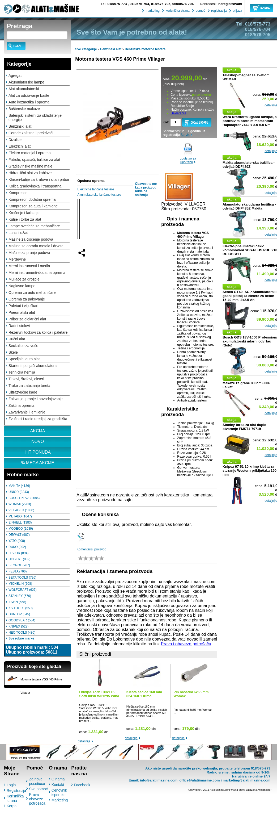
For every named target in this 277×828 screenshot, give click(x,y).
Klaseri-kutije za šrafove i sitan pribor (38, 179)
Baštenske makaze (24, 109)
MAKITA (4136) (19, 486)
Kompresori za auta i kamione (33, 206)
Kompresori (18, 193)
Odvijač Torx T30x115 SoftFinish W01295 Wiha (99, 694)
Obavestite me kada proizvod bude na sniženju (146, 189)
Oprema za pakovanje (26, 299)
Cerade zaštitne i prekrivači (30, 133)
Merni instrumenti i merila (29, 266)
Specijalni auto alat (24, 359)
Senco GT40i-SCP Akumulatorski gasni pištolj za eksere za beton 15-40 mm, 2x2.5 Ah (249, 296)
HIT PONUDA (37, 452)
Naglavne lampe (21, 286)
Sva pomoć (38, 789)
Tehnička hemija (21, 372)
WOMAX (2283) (19, 504)
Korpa (11, 806)
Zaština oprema (21, 405)
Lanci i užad (18, 233)
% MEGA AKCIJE (37, 463)
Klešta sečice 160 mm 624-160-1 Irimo (144, 694)
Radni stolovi (19, 326)
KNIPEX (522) (18, 626)
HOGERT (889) (19, 559)
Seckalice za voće (23, 346)
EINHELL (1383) (20, 522)
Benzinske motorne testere (145, 49)
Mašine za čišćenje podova (30, 239)
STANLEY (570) (19, 596)
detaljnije (84, 741)
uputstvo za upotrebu (188, 160)
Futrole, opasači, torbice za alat (34, 159)
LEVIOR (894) (18, 553)
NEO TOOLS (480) (21, 632)
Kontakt (58, 785)
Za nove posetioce (37, 781)
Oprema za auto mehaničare (32, 292)
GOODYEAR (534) (21, 620)
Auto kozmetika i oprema (28, 102)
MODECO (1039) (20, 528)
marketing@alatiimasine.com (246, 780)
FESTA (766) (17, 571)
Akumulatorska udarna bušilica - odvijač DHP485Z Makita (249, 206)
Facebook (82, 785)
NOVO (37, 441)
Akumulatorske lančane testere (99, 194)
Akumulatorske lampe (26, 82)
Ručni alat (16, 339)
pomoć (200, 10)
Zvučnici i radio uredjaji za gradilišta (37, 419)
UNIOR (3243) (18, 492)
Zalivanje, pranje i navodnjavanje (35, 399)
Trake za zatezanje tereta (29, 385)
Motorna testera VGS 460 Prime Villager (120, 59)
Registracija (16, 790)
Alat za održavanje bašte (28, 95)
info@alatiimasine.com (158, 780)
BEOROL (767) (19, 565)
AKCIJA (37, 431)
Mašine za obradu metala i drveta (35, 246)
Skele (13, 352)
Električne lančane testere (95, 189)
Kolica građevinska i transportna (34, 186)
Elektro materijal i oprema (29, 153)
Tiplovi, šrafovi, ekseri (26, 379)
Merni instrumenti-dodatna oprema (36, 272)
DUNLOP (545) (19, 614)
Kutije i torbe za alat (24, 219)
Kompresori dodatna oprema (32, 199)
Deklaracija (178, 113)
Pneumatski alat (21, 312)
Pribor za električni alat (27, 319)
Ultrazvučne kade (22, 392)
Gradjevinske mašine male (30, 166)
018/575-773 (114, 4)
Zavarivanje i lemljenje (26, 412)
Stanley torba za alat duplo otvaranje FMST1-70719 (244, 427)
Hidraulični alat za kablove (30, 173)
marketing (152, 10)
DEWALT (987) (19, 535)
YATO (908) (16, 541)
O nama (58, 779)
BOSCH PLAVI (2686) (24, 498)
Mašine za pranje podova (29, 252)
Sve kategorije (86, 49)
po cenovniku (201, 95)
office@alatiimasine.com (199, 780)
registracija (218, 10)
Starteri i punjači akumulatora (32, 365)
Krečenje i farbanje (24, 213)
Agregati (15, 75)
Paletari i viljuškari (23, 306)
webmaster (264, 789)
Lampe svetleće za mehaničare (34, 226)
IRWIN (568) (17, 602)
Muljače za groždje (24, 279)
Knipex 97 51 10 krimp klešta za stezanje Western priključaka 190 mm (249, 470)
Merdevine (17, 259)
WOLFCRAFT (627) (22, 590)
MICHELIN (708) (20, 584)
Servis (185, 135)
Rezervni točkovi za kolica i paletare (38, 332)
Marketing (60, 800)
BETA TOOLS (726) (22, 577)
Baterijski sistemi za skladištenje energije (35, 117)
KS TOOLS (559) (20, 608)
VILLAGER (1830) (21, 510)
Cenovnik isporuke (59, 792)
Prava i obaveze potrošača (186, 644)
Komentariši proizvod (91, 549)
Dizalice (15, 139)
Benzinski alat (19, 126)
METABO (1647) (20, 516)
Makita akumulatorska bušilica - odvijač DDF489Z (249, 165)
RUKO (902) (17, 547)
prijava (237, 10)
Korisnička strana (15, 798)
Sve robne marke (21, 638)
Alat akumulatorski (23, 89)
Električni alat (19, 146)
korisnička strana (177, 10)
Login (11, 785)
